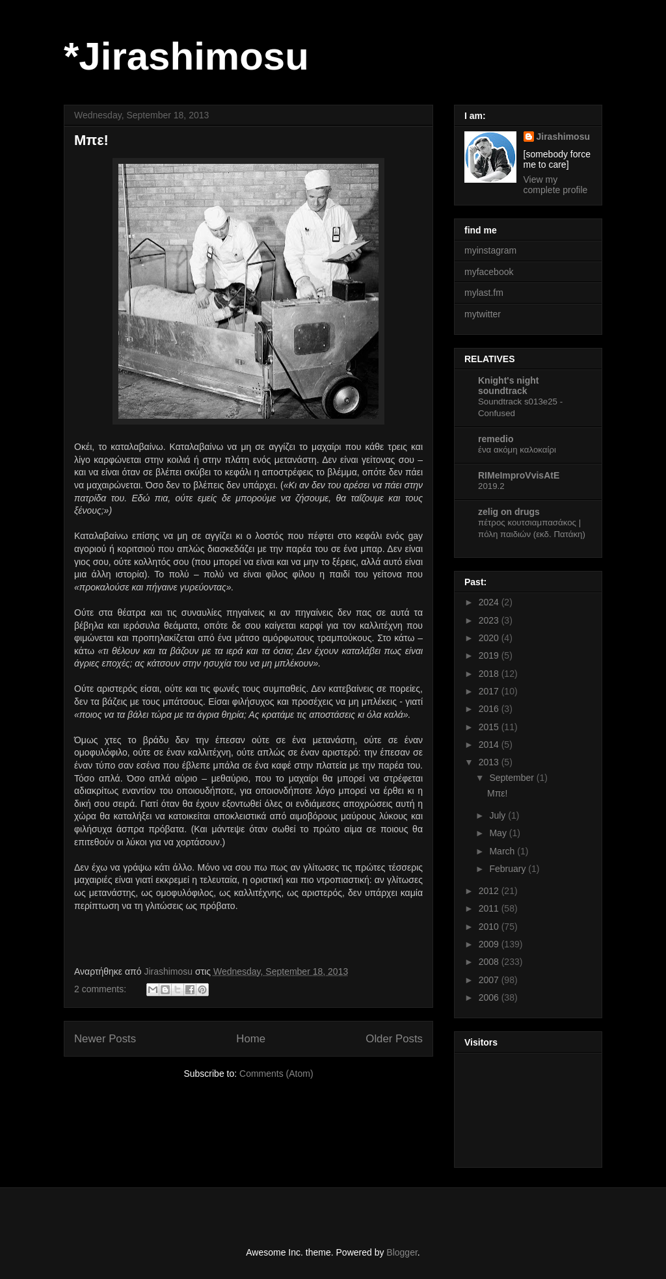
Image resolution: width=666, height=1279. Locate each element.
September (512, 777)
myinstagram (490, 250)
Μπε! (91, 140)
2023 (490, 620)
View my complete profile (556, 184)
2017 (490, 691)
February (508, 869)
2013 (490, 762)
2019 (490, 655)
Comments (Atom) (276, 1073)
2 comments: (101, 989)
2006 (490, 997)
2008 (490, 961)
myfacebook (488, 272)
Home (250, 1039)
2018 (490, 673)
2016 (490, 709)
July (498, 815)
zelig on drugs (509, 512)
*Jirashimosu (186, 56)
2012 (490, 891)
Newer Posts (105, 1039)
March (503, 851)
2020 (490, 638)
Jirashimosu (563, 136)
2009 (490, 944)
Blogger (401, 1252)
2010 (490, 926)
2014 (490, 744)
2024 (490, 602)
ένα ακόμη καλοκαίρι (517, 450)
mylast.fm (483, 292)
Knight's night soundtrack (508, 385)
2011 (490, 908)
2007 (490, 980)
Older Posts (394, 1039)
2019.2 (491, 486)
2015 (490, 727)
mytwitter (482, 314)
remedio (495, 439)
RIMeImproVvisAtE (518, 475)
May (499, 833)
